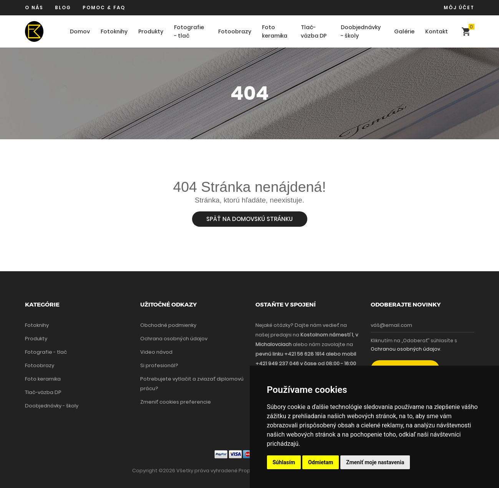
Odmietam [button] (320, 462)
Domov (80, 31)
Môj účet (459, 7)
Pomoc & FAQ (104, 7)
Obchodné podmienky (168, 325)
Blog (63, 7)
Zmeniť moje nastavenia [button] (375, 462)
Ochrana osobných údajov (173, 338)
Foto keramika (274, 31)
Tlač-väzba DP (314, 31)
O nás (34, 7)
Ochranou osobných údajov (405, 349)
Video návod (156, 352)
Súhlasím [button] (284, 462)
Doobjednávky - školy (361, 31)
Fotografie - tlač (189, 31)
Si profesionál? (159, 365)
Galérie (404, 31)
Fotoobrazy (234, 31)
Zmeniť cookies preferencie (175, 402)
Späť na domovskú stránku (249, 219)
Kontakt (436, 31)
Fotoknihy (114, 31)
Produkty (150, 31)
